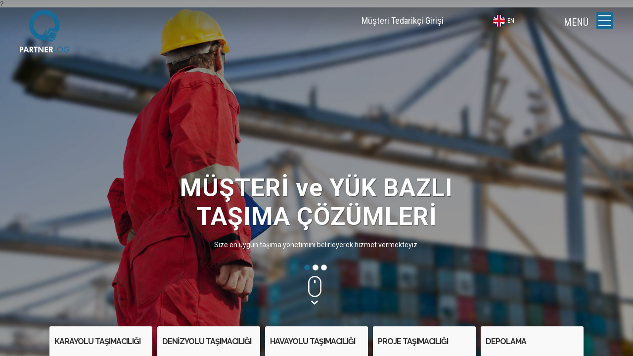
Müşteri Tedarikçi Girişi (403, 20)
